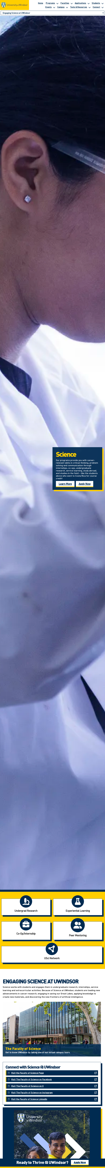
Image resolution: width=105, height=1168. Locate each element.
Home (40, 3)
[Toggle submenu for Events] (54, 7)
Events (48, 7)
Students (96, 3)
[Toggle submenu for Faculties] (71, 3)
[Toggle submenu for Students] (102, 3)
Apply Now (85, 484)
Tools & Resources (78, 7)
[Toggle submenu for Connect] (102, 7)
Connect (96, 7)
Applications (80, 3)
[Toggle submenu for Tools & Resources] (89, 7)
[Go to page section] (52, 13)
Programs (50, 3)
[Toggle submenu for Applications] (88, 3)
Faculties (65, 3)
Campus (61, 7)
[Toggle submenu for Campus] (67, 7)
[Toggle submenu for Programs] (57, 3)
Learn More (65, 484)
